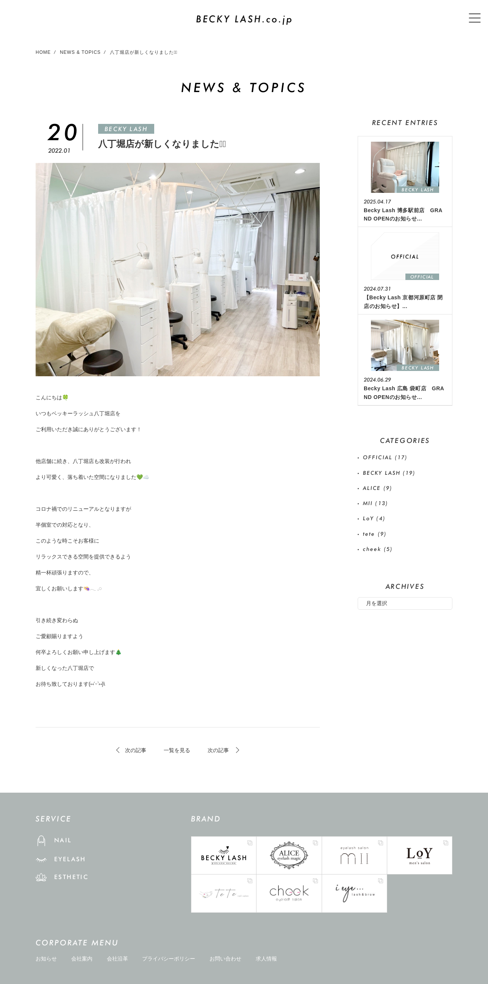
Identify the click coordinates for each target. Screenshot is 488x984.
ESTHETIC (71, 877)
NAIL (63, 840)
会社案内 (81, 959)
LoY (374, 518)
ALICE (378, 488)
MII (375, 503)
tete (375, 534)
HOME (43, 52)
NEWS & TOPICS (80, 52)
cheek (378, 549)
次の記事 (135, 750)
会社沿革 (117, 959)
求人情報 (266, 959)
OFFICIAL (385, 457)
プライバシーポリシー (168, 959)
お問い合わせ (225, 959)
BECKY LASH (126, 129)
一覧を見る (177, 750)
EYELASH (70, 859)
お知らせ (46, 959)
